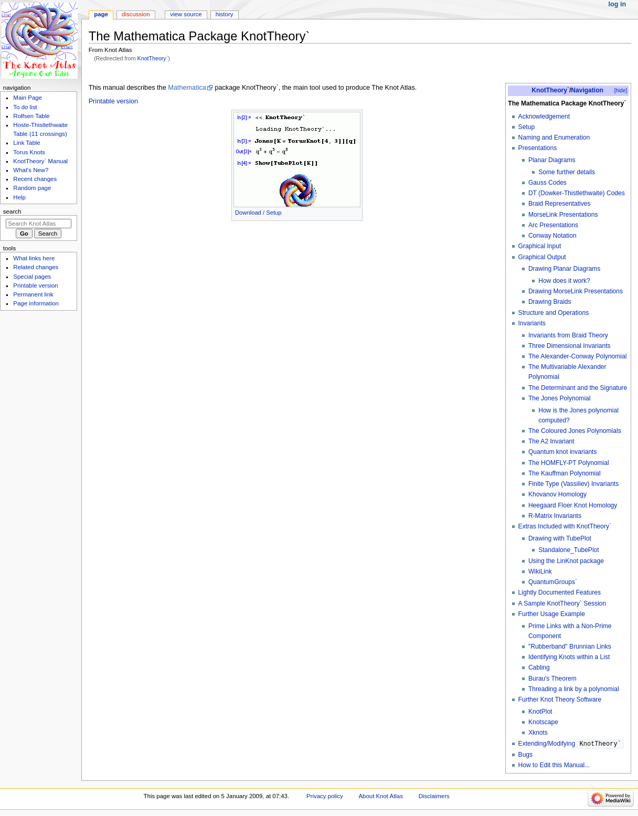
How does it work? (564, 280)
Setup (526, 127)
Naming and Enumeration (554, 137)
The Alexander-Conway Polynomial (577, 356)
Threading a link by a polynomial (573, 689)
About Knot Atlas (380, 796)
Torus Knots (29, 152)
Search (12, 211)
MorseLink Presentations (563, 214)
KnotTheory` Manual (40, 161)
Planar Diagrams (552, 160)
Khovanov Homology (557, 494)
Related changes (35, 267)
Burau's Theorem (552, 678)
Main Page (27, 97)
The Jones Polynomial (559, 398)
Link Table (26, 143)
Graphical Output (542, 257)
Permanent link (33, 294)
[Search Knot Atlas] (38, 223)
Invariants (532, 323)
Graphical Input (539, 246)
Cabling (539, 667)
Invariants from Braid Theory (568, 335)
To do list (25, 107)
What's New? (30, 170)
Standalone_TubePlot (568, 550)
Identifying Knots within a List (569, 657)
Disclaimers (434, 796)
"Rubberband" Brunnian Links (569, 646)
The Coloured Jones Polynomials (574, 431)
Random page (32, 188)
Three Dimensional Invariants (569, 345)
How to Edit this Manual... (554, 765)
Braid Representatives (559, 203)
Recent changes (35, 179)
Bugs (525, 754)
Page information (36, 303)
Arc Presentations (553, 225)
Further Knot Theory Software (559, 699)
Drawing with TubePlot (559, 538)
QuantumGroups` (552, 582)
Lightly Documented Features (559, 592)
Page (101, 14)
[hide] (621, 90)
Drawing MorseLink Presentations (575, 291)
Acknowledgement (544, 116)
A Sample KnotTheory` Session (562, 603)
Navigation (587, 90)
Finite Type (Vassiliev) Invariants (573, 484)
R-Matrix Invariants (554, 516)
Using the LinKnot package (566, 561)
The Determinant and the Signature (577, 387)
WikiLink (540, 571)
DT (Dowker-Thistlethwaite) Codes (576, 193)
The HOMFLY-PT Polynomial (568, 463)
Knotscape (543, 722)
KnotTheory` (152, 58)
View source (185, 14)
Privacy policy (324, 796)
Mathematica (187, 87)
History (224, 14)
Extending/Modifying (571, 744)
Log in (617, 4)
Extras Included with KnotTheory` (564, 526)
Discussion (136, 14)
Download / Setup (258, 212)
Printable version (114, 101)
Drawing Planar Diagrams (564, 268)
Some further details (566, 172)
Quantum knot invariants (562, 451)
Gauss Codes (547, 182)
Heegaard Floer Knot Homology (572, 505)
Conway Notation (552, 235)
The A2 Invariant (551, 441)
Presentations (537, 148)
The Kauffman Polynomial (564, 473)
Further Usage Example (551, 614)
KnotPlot (540, 711)
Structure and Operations (553, 312)
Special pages (32, 276)
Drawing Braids (549, 301)
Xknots (538, 732)
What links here (34, 258)
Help (19, 197)
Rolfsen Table (31, 116)
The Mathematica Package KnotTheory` (567, 103)
